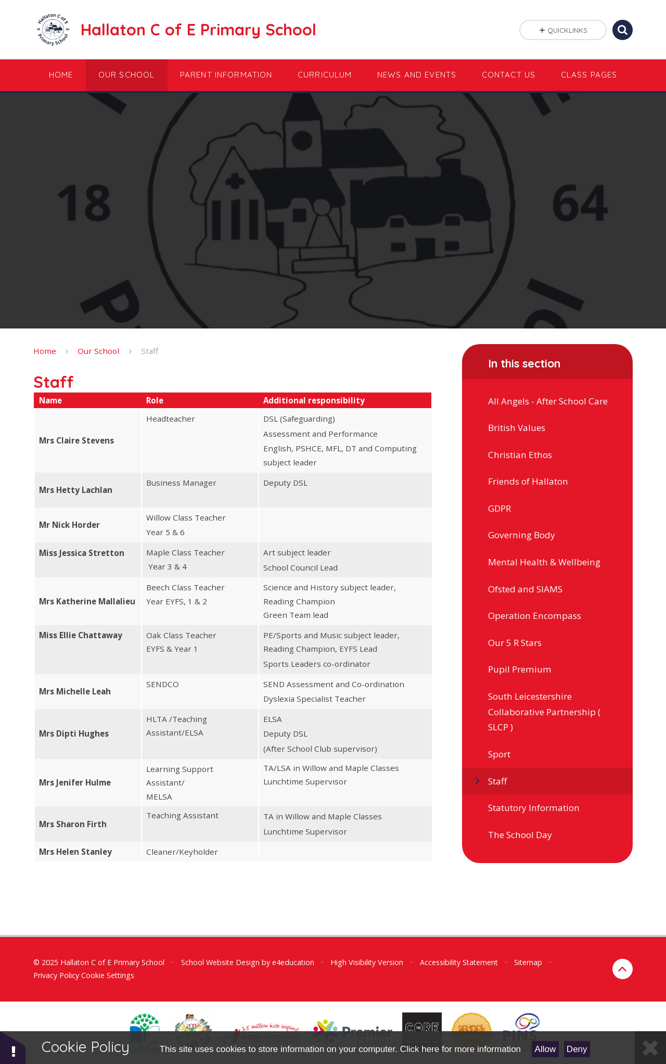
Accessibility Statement (459, 962)
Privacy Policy (56, 975)
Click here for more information (460, 1049)
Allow (545, 1049)
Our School (98, 351)
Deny (577, 1049)
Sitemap (528, 962)
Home (44, 351)
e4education (293, 962)
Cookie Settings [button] (107, 975)
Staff (149, 351)
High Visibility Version (366, 962)
